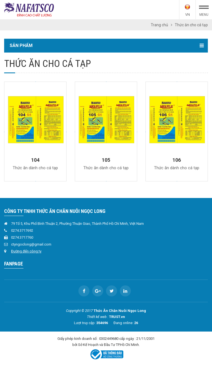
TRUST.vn (117, 317)
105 (106, 160)
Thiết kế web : (97, 317)
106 (177, 160)
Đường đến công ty (26, 251)
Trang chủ (159, 25)
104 (35, 160)
